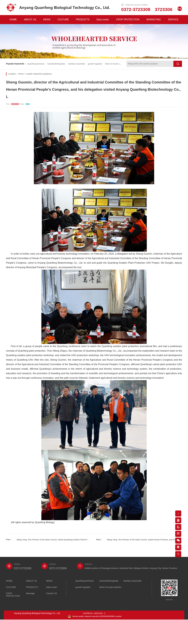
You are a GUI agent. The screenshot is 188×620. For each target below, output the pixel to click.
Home (21, 74)
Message (30, 593)
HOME (13, 19)
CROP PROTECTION (127, 19)
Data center (103, 19)
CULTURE (63, 19)
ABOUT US (30, 19)
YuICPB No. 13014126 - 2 (94, 613)
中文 (180, 9)
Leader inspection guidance (39, 74)
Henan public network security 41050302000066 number (94, 616)
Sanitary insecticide (81, 64)
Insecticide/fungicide (59, 64)
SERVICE (173, 19)
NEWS (47, 19)
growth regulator (101, 64)
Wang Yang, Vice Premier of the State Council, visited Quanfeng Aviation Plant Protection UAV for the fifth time (54, 540)
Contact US (51, 593)
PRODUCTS (82, 19)
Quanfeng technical (37, 64)
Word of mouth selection (110, 587)
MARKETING (153, 19)
